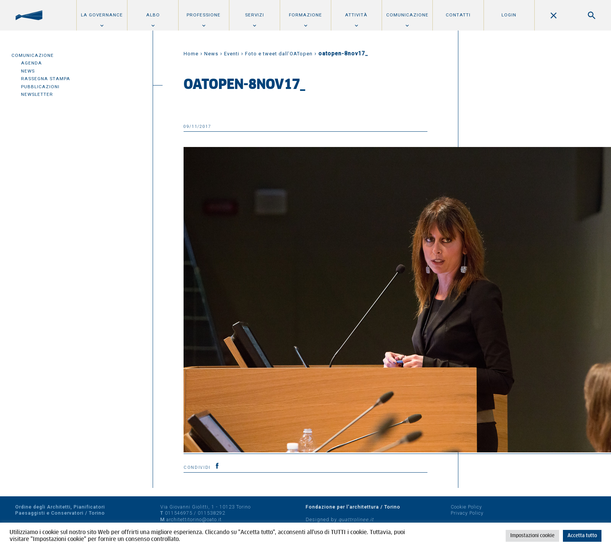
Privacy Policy (467, 513)
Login (508, 15)
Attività (356, 15)
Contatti (458, 15)
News (28, 71)
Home (191, 54)
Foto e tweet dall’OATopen (279, 54)
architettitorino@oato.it (194, 519)
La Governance (102, 15)
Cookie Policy (466, 507)
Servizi (254, 15)
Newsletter (37, 94)
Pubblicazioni (40, 86)
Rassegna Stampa (45, 78)
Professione (204, 15)
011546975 (178, 513)
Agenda (31, 63)
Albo (153, 15)
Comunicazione (407, 15)
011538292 (211, 513)
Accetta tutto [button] (582, 535)
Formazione (305, 15)
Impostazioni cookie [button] (532, 535)
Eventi (231, 54)
